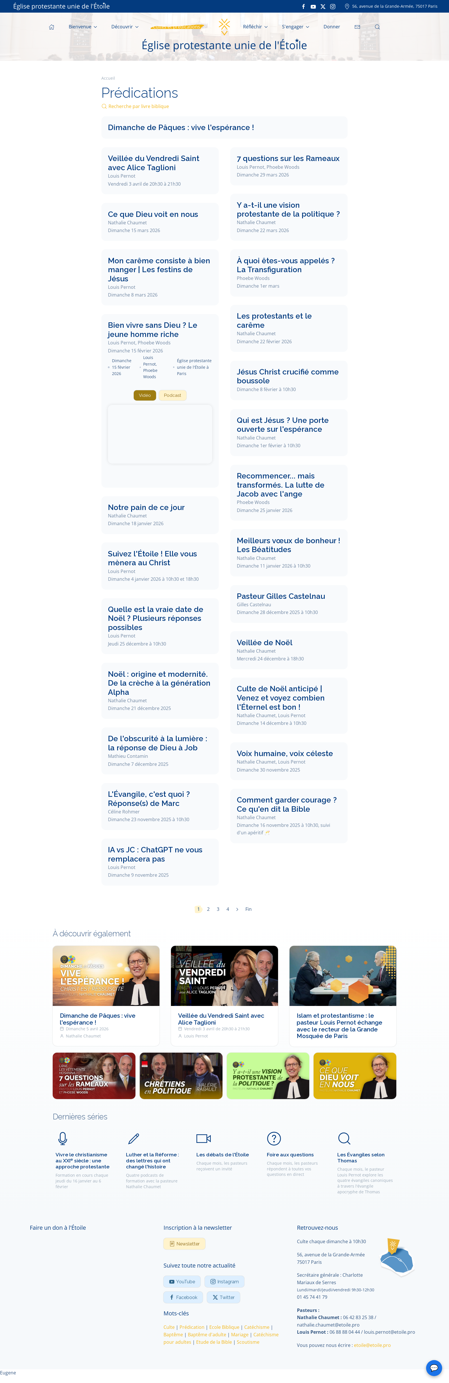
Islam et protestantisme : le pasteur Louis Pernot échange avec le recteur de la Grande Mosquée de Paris (339, 1027)
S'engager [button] (295, 26)
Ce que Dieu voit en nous (153, 214)
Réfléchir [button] (255, 26)
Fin (248, 910)
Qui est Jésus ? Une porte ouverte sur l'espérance (283, 424)
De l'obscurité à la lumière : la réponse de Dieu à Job (157, 744)
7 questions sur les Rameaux (288, 158)
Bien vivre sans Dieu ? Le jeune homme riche (152, 330)
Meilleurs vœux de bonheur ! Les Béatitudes (288, 545)
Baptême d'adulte (207, 1335)
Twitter (223, 1298)
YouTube (182, 1282)
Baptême (173, 1335)
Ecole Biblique (224, 1328)
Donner (332, 26)
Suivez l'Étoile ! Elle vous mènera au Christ (152, 559)
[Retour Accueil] (224, 27)
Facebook (183, 1298)
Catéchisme (256, 1328)
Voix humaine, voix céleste (285, 753)
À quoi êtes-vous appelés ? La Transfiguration (286, 265)
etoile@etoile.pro (372, 1346)
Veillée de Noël (264, 642)
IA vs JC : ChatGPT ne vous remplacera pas (155, 855)
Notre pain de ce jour (146, 508)
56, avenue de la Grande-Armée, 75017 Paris (391, 6)
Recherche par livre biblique (135, 106)
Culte (169, 1328)
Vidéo (144, 396)
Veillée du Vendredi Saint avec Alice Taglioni (153, 163)
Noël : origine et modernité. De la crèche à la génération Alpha (159, 683)
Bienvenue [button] (83, 26)
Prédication (192, 1328)
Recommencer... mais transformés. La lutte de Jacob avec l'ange (280, 484)
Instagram (224, 1282)
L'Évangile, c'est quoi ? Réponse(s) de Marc (149, 799)
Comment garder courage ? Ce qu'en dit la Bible (287, 804)
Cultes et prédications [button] (179, 26)
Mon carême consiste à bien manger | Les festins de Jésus (159, 269)
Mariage (240, 1335)
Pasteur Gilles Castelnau (281, 596)
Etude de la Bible (214, 1343)
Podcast (173, 396)
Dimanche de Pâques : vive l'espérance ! (181, 127)
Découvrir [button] (125, 26)
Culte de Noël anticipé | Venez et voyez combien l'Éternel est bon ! (281, 697)
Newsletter (184, 1244)
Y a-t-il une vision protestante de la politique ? (288, 210)
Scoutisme (248, 1343)
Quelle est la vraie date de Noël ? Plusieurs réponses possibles (155, 619)
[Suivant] (237, 910)
